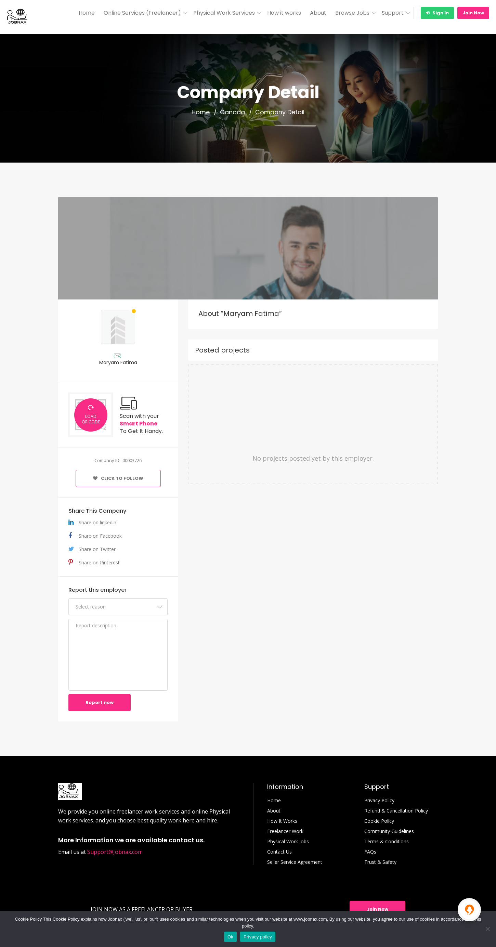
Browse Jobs (352, 13)
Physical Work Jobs (288, 841)
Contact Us (279, 852)
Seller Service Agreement (294, 862)
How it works (284, 13)
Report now (100, 702)
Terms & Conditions (386, 841)
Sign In (437, 13)
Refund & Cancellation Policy (396, 811)
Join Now (473, 13)
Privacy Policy (379, 800)
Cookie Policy (379, 821)
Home (87, 13)
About (318, 13)
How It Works (282, 821)
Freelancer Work (285, 831)
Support (393, 13)
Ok (230, 936)
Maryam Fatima (118, 362)
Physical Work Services (224, 13)
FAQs (370, 852)
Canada (232, 112)
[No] (487, 928)
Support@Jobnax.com (115, 852)
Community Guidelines (389, 831)
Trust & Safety (380, 862)
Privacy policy (258, 936)
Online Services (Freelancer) (142, 13)
